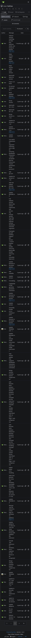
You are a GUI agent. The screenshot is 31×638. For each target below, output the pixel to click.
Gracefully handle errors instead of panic (11, 311)
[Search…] (27, 28)
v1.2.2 (12, 268)
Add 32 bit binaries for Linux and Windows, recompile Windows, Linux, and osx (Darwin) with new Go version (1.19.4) (12, 486)
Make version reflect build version (11, 57)
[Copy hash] (25, 43)
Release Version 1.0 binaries (12, 617)
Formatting (12, 281)
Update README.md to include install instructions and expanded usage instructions (12, 342)
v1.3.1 (12, 132)
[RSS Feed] (2, 9)
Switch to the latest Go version (12, 599)
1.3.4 (11, 63)
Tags (25, 16)
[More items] (29, 12)
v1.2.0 (12, 324)
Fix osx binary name (11, 610)
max (4, 6)
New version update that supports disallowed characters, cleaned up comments (12, 360)
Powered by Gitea (11, 632)
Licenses (20, 636)
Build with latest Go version (11, 77)
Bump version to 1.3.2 (11, 116)
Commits (6, 16)
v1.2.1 (12, 300)
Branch (15, 16)
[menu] (6, 636)
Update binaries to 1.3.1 (12, 128)
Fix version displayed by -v (12, 88)
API (26, 636)
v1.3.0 (12, 189)
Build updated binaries (11, 94)
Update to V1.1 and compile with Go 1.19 (11, 582)
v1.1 (11, 519)
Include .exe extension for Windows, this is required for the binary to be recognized (12, 549)
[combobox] (21, 28)
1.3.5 (11, 51)
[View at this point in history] (28, 43)
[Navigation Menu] (28, 2)
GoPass (10, 6)
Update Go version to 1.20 (12, 178)
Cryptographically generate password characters (12, 287)
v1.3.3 (12, 98)
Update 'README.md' (11, 329)
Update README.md (12, 194)
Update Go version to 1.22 (12, 122)
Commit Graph (15, 20)
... (12, 330)
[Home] (3, 2)
